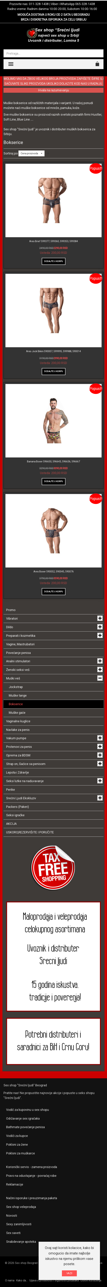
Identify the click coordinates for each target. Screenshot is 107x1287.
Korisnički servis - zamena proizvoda (31, 1167)
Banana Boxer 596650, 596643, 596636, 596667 (53, 461)
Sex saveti (13, 1233)
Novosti (11, 1215)
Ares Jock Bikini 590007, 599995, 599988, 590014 (53, 351)
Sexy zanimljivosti (18, 1224)
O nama (9, 1280)
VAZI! (69, 1273)
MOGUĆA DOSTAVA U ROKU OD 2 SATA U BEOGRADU (54, 14)
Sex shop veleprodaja (21, 1207)
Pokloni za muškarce (20, 1153)
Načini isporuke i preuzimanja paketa (31, 1198)
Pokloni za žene (17, 1144)
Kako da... (22, 1280)
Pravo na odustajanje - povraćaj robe (31, 1175)
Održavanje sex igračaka (23, 1118)
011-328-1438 (39, 4)
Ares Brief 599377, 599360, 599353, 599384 (53, 241)
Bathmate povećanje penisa (25, 1127)
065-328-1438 (85, 4)
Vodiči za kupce (17, 1136)
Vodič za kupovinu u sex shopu (27, 1110)
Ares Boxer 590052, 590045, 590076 (54, 571)
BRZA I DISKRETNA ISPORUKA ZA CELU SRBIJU (53, 19)
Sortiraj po (11, 153)
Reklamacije (14, 1184)
